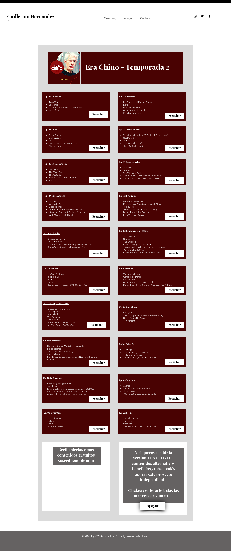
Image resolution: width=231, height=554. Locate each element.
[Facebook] (209, 16)
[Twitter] (202, 16)
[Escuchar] (98, 114)
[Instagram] (195, 16)
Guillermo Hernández (30, 16)
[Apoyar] (152, 506)
